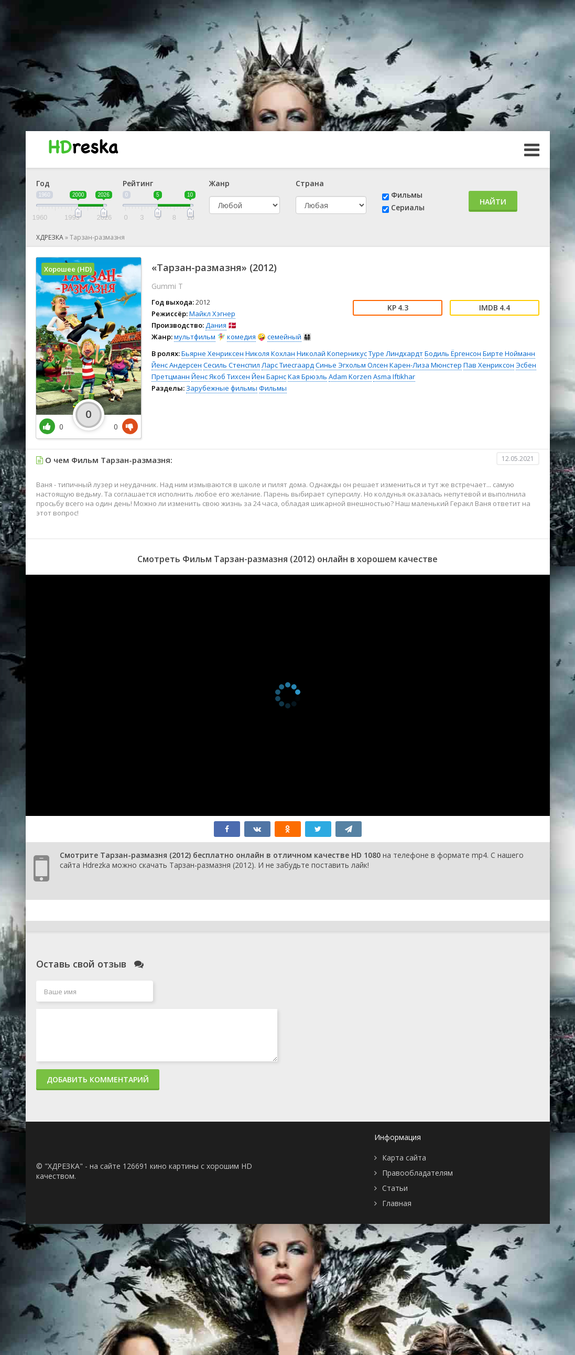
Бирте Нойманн (509, 353)
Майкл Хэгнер (212, 313)
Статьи (395, 1188)
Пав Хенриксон (488, 365)
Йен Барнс (269, 376)
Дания (215, 325)
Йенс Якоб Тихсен (220, 376)
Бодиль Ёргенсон (453, 353)
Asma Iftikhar (394, 376)
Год (43, 183)
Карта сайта (404, 1158)
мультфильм (194, 336)
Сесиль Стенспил (231, 365)
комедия (241, 336)
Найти (493, 202)
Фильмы (406, 195)
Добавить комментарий (98, 1079)
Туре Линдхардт (395, 353)
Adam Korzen (350, 376)
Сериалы (408, 207)
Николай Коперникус (332, 353)
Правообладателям (417, 1173)
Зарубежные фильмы (221, 388)
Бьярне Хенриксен (212, 353)
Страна (310, 183)
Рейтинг (138, 183)
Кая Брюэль (307, 376)
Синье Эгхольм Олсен (352, 365)
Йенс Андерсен (176, 365)
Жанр (219, 183)
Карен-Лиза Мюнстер (425, 365)
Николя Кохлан (270, 353)
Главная (396, 1203)
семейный (284, 336)
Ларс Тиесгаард (288, 365)
